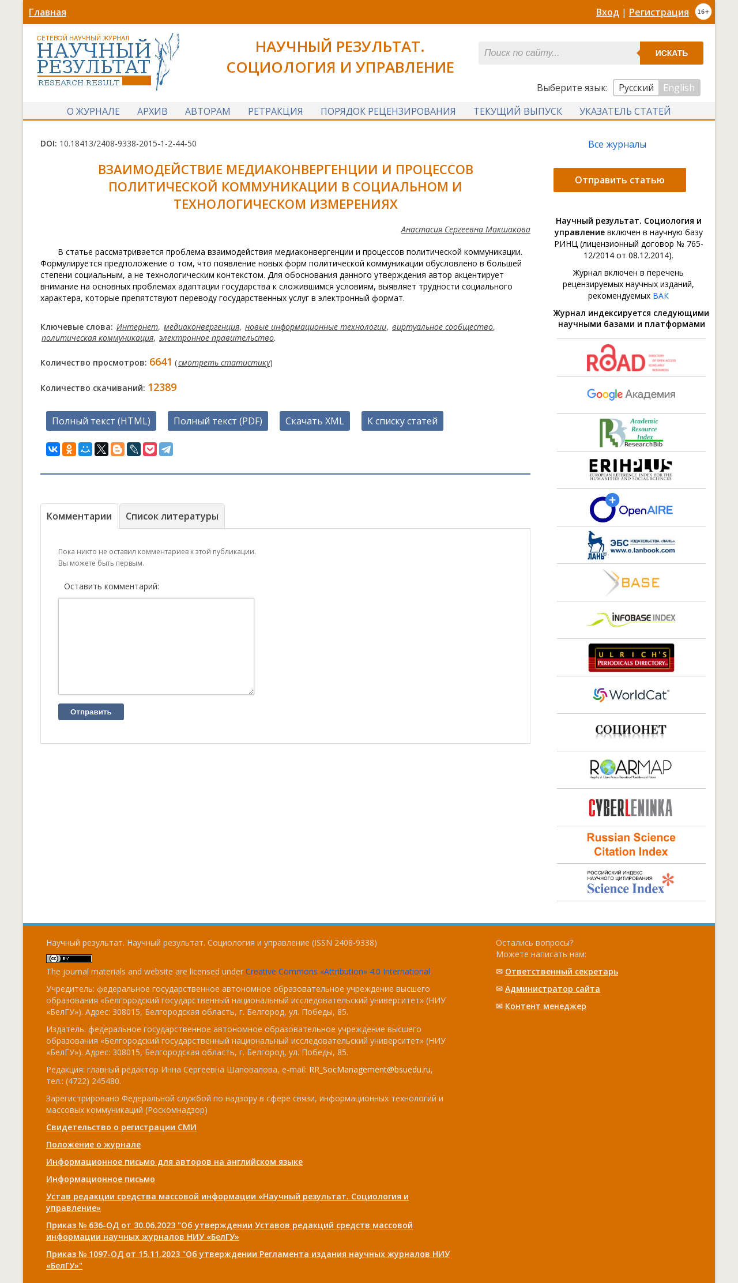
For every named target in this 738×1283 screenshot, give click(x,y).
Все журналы (617, 145)
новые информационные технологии (315, 327)
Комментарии (79, 517)
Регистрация (659, 12)
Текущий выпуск (517, 111)
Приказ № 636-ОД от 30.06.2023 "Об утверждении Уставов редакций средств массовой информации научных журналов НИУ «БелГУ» (229, 1231)
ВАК (661, 296)
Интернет (137, 327)
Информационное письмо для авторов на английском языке (174, 1161)
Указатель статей (625, 111)
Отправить (91, 730)
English (679, 87)
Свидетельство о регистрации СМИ (121, 1127)
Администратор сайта (552, 988)
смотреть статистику (224, 363)
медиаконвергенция (201, 327)
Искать (672, 53)
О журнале (93, 111)
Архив (152, 111)
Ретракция (275, 111)
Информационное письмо (100, 1178)
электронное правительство (216, 338)
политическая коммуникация (97, 338)
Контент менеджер (545, 1005)
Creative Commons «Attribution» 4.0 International (338, 971)
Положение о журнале (93, 1144)
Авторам (208, 111)
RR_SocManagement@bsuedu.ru (370, 1069)
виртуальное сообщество (442, 327)
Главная (47, 12)
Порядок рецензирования (388, 111)
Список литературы (172, 517)
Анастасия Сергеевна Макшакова (465, 230)
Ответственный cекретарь (561, 971)
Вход (607, 12)
